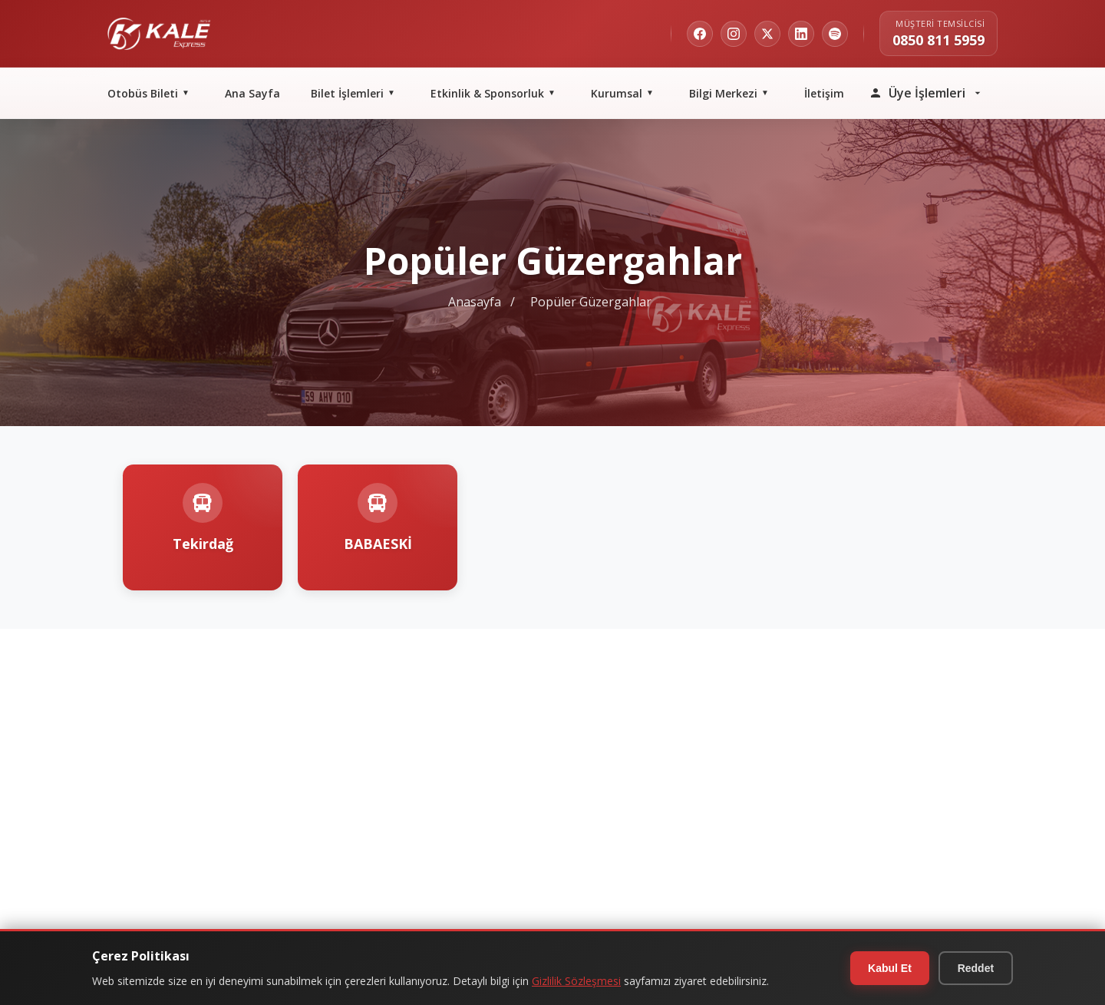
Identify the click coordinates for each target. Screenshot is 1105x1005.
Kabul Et (887, 968)
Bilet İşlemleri (355, 93)
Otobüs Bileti (150, 93)
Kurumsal (624, 93)
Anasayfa (474, 301)
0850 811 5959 (938, 40)
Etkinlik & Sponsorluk (495, 93)
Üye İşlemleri (926, 92)
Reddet (975, 968)
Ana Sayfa (252, 93)
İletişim (824, 93)
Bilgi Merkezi (731, 93)
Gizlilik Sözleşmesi (576, 981)
